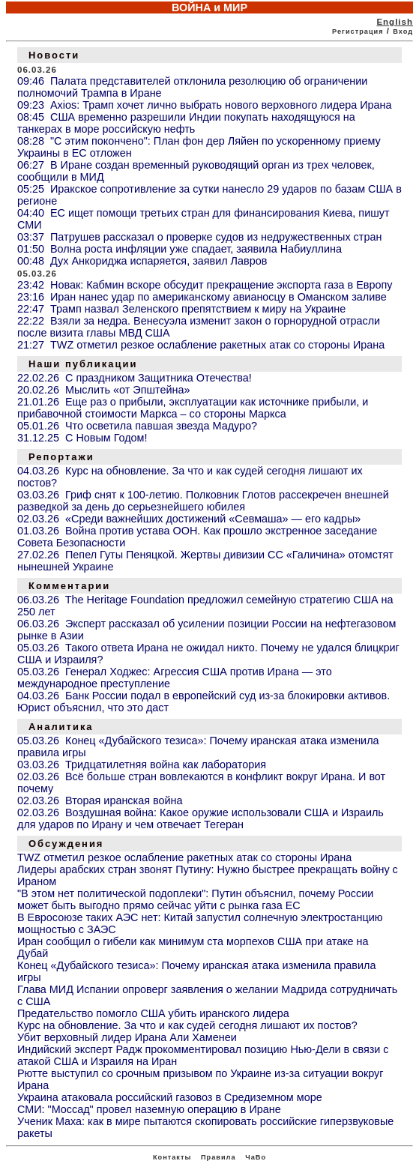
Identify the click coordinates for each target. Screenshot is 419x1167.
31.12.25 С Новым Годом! (82, 438)
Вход (403, 31)
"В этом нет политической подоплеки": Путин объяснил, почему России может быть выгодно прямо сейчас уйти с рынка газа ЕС (195, 899)
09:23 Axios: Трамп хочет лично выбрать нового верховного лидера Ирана (204, 105)
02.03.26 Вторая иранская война (99, 800)
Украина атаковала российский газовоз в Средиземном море (169, 1097)
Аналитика (61, 726)
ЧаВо (255, 1157)
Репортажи (61, 456)
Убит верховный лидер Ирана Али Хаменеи (127, 1037)
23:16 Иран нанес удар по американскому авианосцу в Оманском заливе (202, 297)
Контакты (172, 1157)
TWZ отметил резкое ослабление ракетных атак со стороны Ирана (184, 857)
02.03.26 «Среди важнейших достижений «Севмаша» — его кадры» (189, 519)
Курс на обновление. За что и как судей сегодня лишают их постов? (187, 1025)
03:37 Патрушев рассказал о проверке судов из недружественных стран (199, 237)
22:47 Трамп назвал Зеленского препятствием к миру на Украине (181, 309)
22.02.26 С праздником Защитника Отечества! (134, 378)
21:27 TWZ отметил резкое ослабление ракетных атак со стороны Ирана (201, 345)
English (394, 21)
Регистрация (358, 31)
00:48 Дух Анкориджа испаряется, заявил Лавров (142, 261)
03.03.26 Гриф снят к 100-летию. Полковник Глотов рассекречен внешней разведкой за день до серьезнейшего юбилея (203, 501)
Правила (218, 1157)
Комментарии (69, 585)
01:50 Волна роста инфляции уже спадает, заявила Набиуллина (179, 249)
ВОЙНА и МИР (209, 7)
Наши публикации (82, 364)
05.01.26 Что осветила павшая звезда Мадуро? (137, 426)
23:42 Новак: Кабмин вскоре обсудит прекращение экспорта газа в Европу (204, 285)
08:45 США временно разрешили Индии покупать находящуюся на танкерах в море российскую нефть (186, 123)
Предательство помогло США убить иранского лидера (153, 1013)
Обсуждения (65, 843)
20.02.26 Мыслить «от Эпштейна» (103, 390)
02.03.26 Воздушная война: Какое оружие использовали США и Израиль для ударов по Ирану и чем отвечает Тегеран (200, 818)
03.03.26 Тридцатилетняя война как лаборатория (141, 765)
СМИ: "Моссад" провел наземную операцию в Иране (149, 1109)
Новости (53, 55)
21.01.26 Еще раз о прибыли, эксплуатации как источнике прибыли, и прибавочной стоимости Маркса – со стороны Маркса (192, 408)
